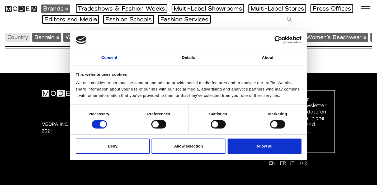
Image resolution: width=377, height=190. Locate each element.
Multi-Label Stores (277, 8)
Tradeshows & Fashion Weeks (121, 8)
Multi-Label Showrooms (208, 8)
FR (283, 163)
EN (272, 163)
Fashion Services (184, 19)
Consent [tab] (109, 57)
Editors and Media (70, 19)
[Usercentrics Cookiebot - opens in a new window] (278, 40)
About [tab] (268, 57)
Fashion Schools (128, 19)
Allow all (264, 146)
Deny (112, 146)
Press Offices (332, 8)
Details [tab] (188, 57)
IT (292, 163)
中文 (303, 163)
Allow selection (188, 146)
